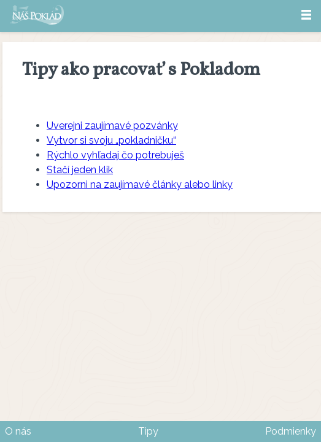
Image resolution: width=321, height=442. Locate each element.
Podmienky (290, 431)
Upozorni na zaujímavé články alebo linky (140, 184)
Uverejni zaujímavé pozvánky (112, 125)
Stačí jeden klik (80, 170)
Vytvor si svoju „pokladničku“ (111, 140)
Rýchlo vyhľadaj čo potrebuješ (115, 155)
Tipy (148, 431)
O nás (18, 431)
